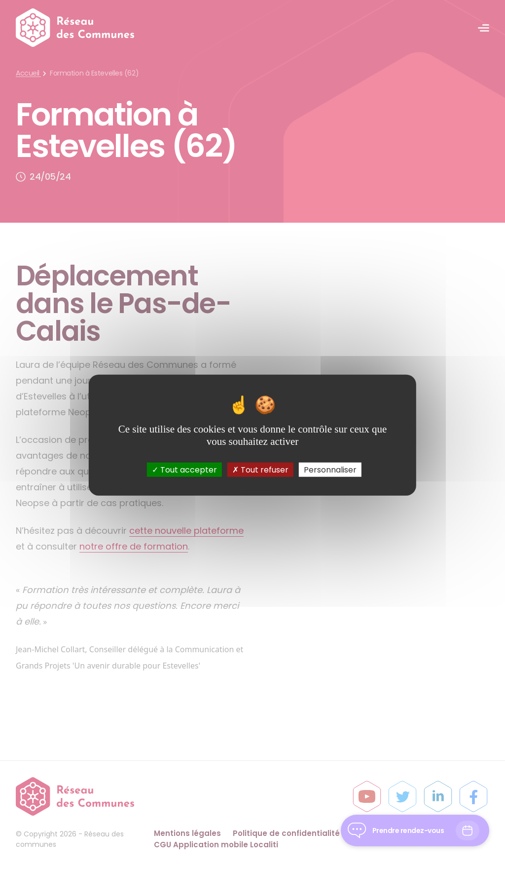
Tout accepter (184, 469)
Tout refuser (260, 469)
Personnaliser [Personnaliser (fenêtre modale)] (330, 469)
